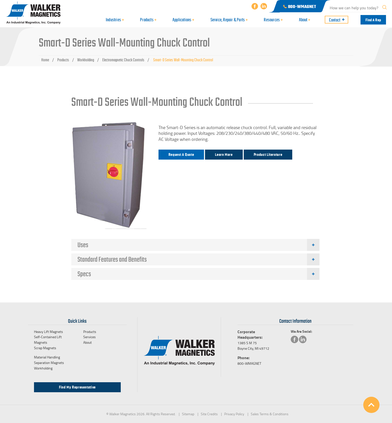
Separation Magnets (49, 362)
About (87, 342)
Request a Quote (181, 155)
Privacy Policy (234, 413)
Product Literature (268, 155)
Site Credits (209, 413)
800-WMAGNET (249, 363)
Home (45, 60)
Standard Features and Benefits (112, 259)
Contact (334, 20)
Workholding (85, 60)
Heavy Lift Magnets (48, 331)
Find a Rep (373, 20)
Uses (83, 245)
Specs (84, 274)
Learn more (223, 155)
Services (89, 336)
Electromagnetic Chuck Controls (123, 60)
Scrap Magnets (45, 347)
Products (63, 60)
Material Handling (47, 357)
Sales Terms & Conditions (269, 413)
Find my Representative (77, 387)
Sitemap (188, 413)
